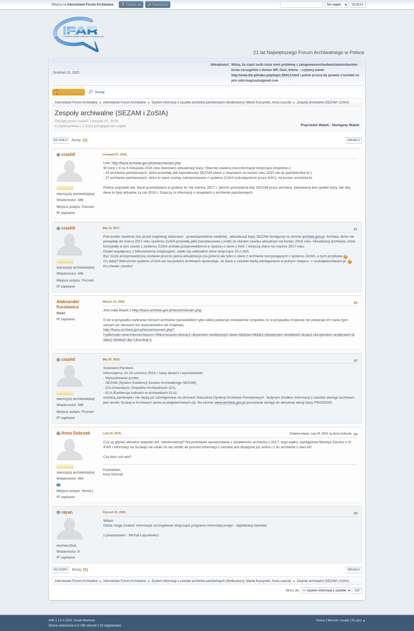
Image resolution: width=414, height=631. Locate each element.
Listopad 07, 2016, (115, 154)
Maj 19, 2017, (111, 228)
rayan (67, 512)
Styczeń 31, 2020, (114, 512)
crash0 (68, 154)
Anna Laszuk (281, 102)
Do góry (61, 569)
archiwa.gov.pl (313, 236)
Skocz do (292, 590)
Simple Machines (84, 620)
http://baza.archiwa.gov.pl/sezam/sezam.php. (167, 310)
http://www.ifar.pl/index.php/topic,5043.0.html (265, 75)
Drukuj (354, 140)
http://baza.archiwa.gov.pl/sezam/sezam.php (146, 163)
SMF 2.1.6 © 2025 (60, 620)
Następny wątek (345, 125)
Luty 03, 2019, (112, 433)
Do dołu (60, 140)
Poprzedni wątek (315, 125)
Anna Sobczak (75, 433)
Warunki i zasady (338, 620)
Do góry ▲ (358, 620)
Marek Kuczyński (258, 102)
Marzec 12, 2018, (114, 301)
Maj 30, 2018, (111, 359)
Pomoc (320, 620)
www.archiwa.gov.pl (229, 402)
